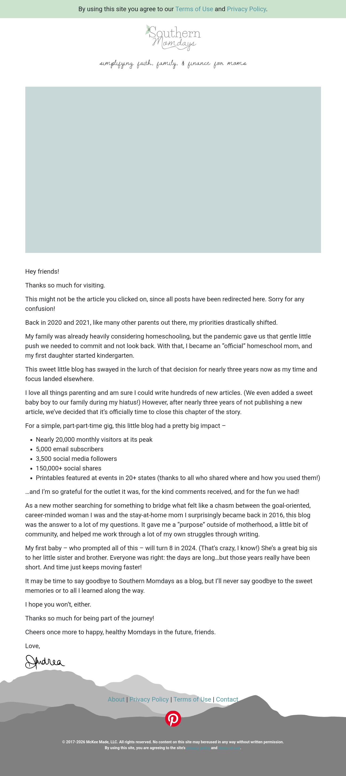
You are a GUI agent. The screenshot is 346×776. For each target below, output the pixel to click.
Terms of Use (194, 9)
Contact (227, 699)
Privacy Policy (246, 9)
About (116, 699)
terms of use (229, 748)
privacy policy (198, 748)
